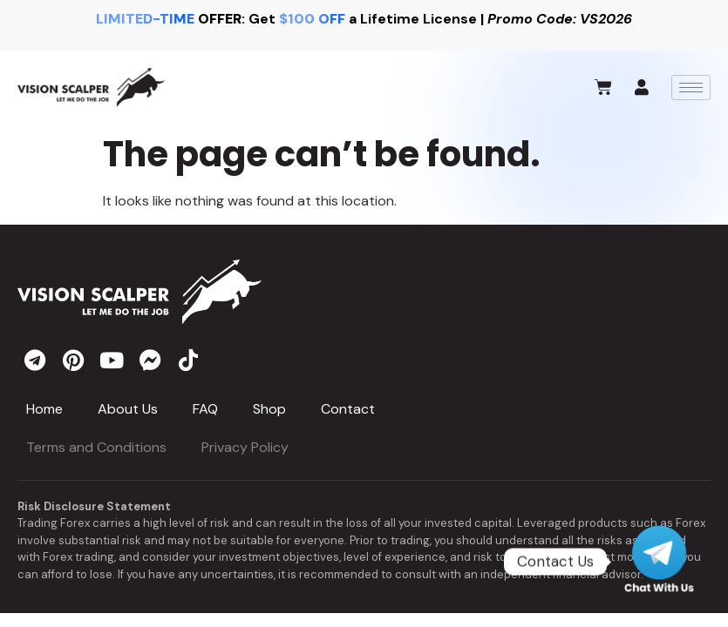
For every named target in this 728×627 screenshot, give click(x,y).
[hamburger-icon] (691, 87)
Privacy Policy (245, 447)
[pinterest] (73, 360)
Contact (348, 409)
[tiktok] (188, 360)
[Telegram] (659, 561)
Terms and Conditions (96, 447)
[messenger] (150, 360)
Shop (269, 409)
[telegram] (35, 360)
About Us (128, 409)
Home (44, 409)
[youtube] (112, 360)
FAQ (205, 409)
